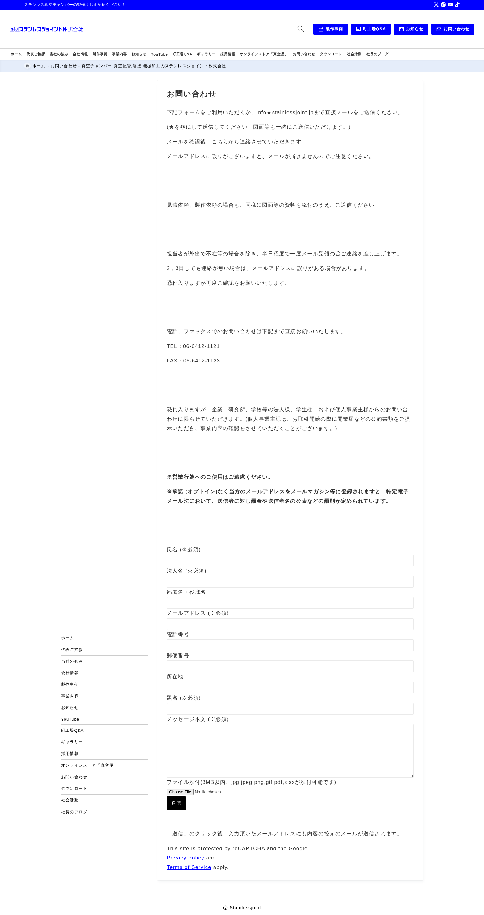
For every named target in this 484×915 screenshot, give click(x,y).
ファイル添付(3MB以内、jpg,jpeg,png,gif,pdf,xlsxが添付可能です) (251, 809)
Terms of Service (189, 878)
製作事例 (315, 29)
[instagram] (443, 4)
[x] (436, 4)
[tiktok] (457, 4)
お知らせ (396, 29)
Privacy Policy (185, 869)
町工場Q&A (355, 29)
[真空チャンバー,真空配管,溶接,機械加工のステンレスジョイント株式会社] (61, 29)
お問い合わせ (438, 29)
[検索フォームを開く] (285, 29)
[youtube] (450, 4)
